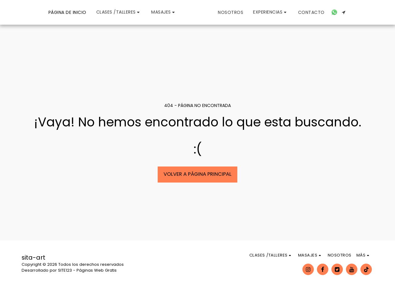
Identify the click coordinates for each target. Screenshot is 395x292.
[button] (91, 12)
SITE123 (65, 270)
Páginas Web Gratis (97, 270)
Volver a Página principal (197, 174)
